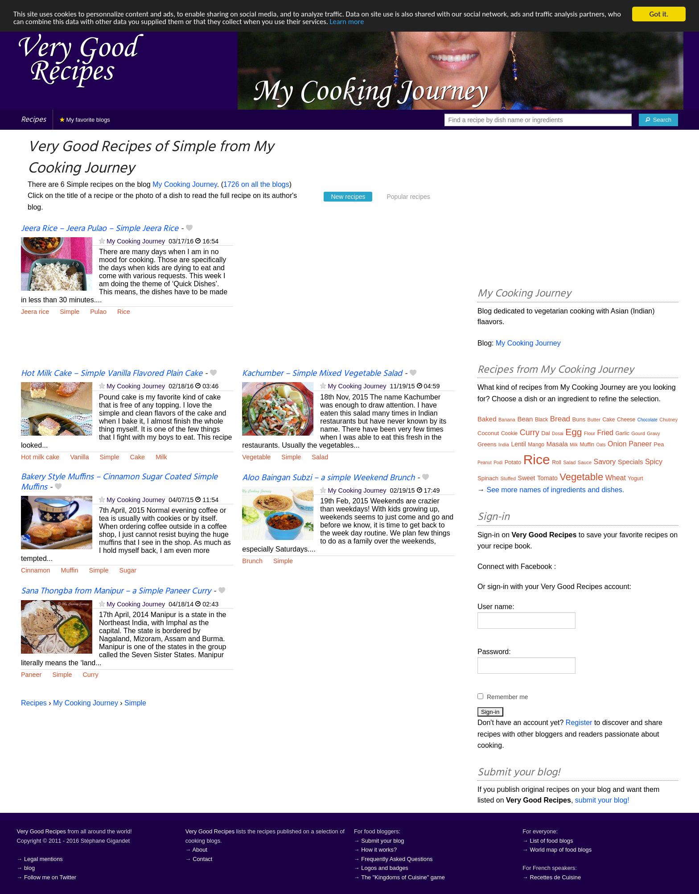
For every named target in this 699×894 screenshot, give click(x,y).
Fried (605, 433)
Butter (594, 419)
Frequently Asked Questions (396, 859)
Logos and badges (384, 868)
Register (579, 722)
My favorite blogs (85, 119)
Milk (161, 457)
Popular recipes (408, 196)
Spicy (653, 462)
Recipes (33, 120)
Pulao (98, 311)
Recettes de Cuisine (555, 877)
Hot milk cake (40, 457)
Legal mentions (43, 859)
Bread (560, 419)
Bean (525, 419)
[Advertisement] (348, 295)
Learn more (372, 22)
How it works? (379, 849)
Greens (487, 444)
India (503, 444)
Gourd (638, 433)
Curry (90, 674)
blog (29, 868)
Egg (573, 432)
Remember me (507, 696)
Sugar (127, 570)
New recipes (348, 196)
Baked (487, 419)
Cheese (626, 419)
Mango (536, 444)
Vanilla (79, 457)
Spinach (487, 478)
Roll (556, 462)
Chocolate (647, 419)
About (199, 849)
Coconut (488, 433)
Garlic (622, 433)
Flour (589, 433)
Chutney (668, 419)
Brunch (252, 560)
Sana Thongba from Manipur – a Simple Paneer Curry (116, 591)
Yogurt (635, 478)
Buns (579, 419)
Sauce (585, 462)
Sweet (526, 478)
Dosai (557, 433)
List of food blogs (551, 840)
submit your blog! (602, 800)
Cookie (509, 433)
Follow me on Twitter (50, 877)
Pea (659, 444)
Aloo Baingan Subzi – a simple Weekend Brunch (328, 478)
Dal (545, 433)
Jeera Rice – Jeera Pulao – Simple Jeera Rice (99, 228)
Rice (123, 311)
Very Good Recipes (41, 831)
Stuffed (508, 478)
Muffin (69, 570)
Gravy (653, 433)
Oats (600, 444)
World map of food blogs (561, 849)
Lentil (518, 444)
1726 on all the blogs (256, 184)
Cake (137, 457)
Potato (513, 462)
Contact (202, 859)
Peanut (484, 462)
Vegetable (256, 457)
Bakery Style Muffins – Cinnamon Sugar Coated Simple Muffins (119, 482)
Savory (605, 462)
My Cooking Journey (184, 184)
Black (541, 419)
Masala (556, 444)
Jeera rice (35, 311)
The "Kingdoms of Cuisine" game (403, 877)
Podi (497, 462)
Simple (69, 311)
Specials (630, 462)
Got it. (658, 14)
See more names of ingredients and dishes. (555, 490)
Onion (617, 444)
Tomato (547, 478)
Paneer (31, 674)
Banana (506, 419)
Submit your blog (382, 840)
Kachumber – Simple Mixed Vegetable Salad (322, 373)
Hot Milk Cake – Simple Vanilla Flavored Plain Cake (111, 373)
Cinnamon (35, 570)
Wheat (615, 478)
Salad (320, 457)
